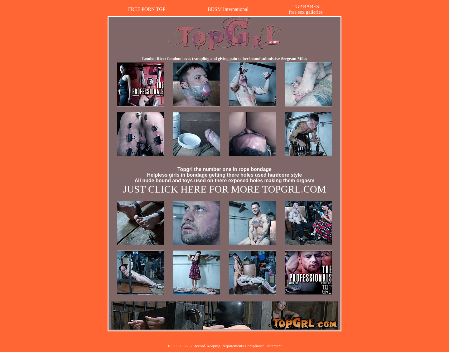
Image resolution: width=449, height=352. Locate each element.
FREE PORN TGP (147, 9)
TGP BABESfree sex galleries (305, 9)
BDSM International (228, 9)
